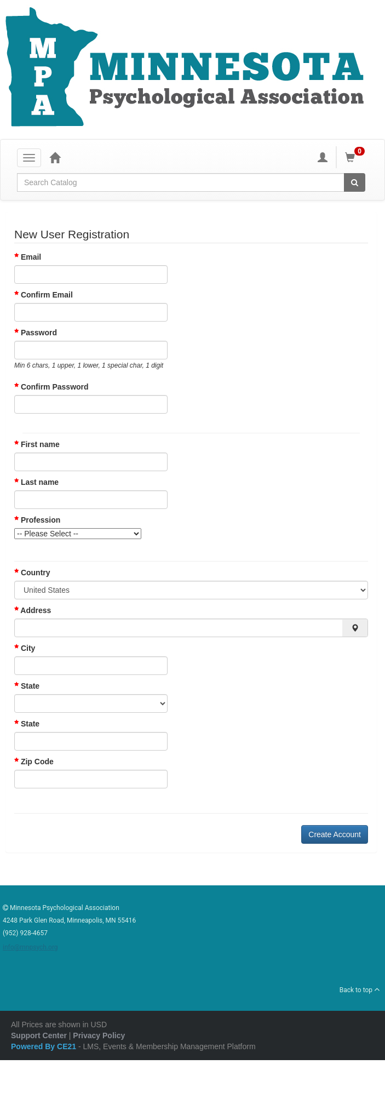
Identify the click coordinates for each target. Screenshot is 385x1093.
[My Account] (322, 157)
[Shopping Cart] (356, 157)
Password (39, 332)
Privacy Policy (99, 1035)
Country (32, 572)
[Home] (54, 157)
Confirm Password (55, 386)
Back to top (360, 990)
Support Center (39, 1035)
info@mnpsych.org (30, 947)
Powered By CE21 (44, 1046)
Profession (37, 520)
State (26, 686)
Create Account (334, 834)
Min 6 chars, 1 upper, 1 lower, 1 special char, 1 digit (88, 365)
